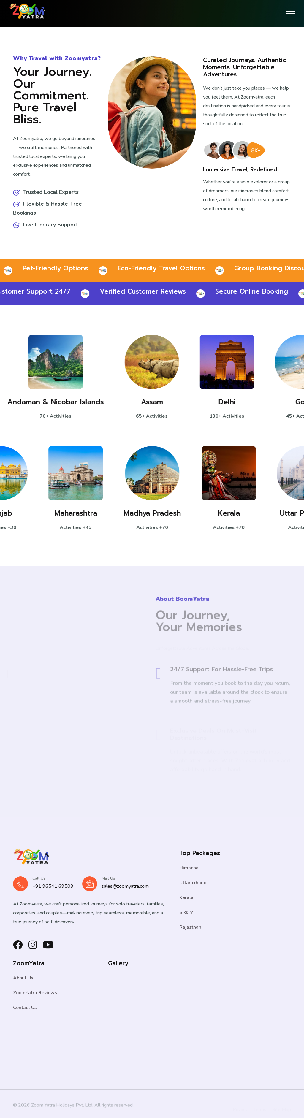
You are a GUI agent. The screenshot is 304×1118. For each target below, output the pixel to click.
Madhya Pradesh (149, 513)
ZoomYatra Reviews (35, 992)
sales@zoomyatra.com (125, 886)
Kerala (225, 513)
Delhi (231, 402)
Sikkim (186, 912)
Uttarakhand (193, 882)
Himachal (189, 868)
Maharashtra (72, 513)
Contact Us (25, 1007)
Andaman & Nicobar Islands (60, 402)
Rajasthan (190, 927)
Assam (156, 402)
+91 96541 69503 (52, 886)
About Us (23, 978)
